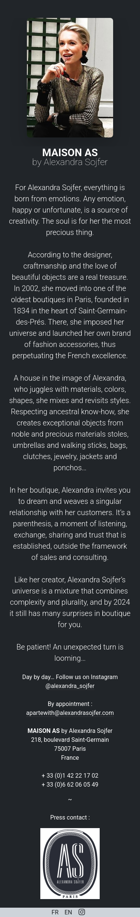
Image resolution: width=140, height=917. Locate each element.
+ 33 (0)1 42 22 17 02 (70, 775)
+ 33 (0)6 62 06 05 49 (70, 784)
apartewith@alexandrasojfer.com (70, 712)
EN (68, 912)
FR (55, 912)
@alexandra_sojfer (70, 686)
